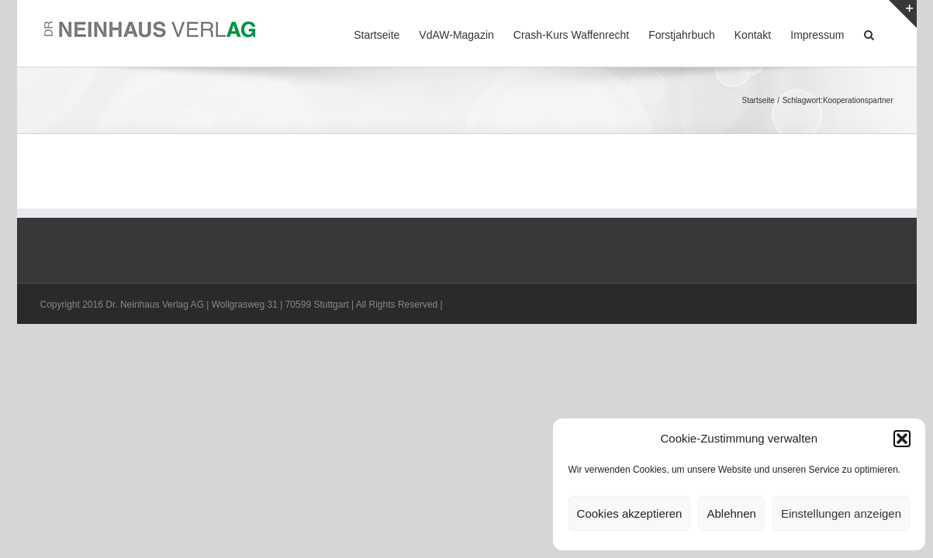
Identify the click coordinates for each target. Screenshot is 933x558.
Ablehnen (731, 513)
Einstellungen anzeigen (841, 513)
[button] (902, 438)
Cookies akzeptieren (629, 513)
